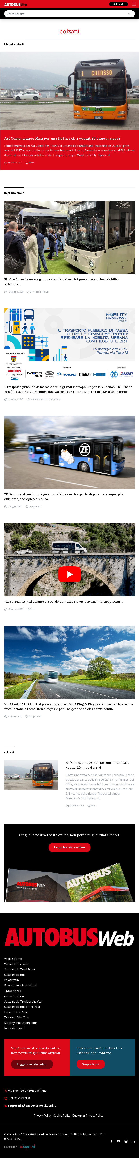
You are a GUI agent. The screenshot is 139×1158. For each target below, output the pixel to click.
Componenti (35, 506)
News (31, 162)
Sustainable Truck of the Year (23, 1001)
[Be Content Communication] (28, 1147)
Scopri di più (90, 1064)
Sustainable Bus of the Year (22, 1007)
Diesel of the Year (15, 1012)
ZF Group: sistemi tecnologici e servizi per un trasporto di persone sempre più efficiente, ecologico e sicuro (63, 496)
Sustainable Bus (14, 975)
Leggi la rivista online (69, 847)
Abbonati (118, 4)
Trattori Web (12, 991)
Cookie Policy (61, 1115)
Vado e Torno (13, 959)
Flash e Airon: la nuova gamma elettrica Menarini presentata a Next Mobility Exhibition (61, 281)
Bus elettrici (35, 291)
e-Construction (14, 996)
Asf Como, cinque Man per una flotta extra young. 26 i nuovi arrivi (62, 138)
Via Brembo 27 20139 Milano (25, 1090)
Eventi (33, 399)
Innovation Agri (14, 1028)
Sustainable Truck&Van (19, 969)
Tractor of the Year (16, 1017)
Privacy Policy (42, 1115)
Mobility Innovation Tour (49, 399)
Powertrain (11, 980)
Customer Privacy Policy (87, 1115)
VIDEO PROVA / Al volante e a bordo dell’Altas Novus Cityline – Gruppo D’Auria (63, 602)
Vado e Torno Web (16, 964)
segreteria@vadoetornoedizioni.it (30, 1105)
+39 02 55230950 (17, 1098)
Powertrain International (20, 985)
